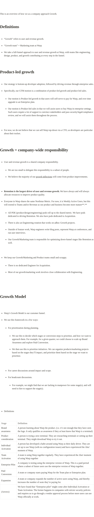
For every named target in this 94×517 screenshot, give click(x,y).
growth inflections (44, 177)
